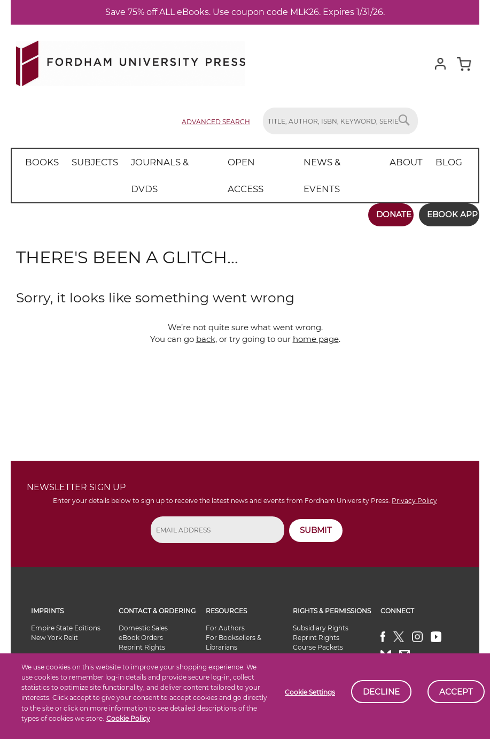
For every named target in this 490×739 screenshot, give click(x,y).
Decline (381, 692)
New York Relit (54, 607)
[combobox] (340, 121)
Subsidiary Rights (320, 597)
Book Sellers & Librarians (158, 645)
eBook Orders (141, 607)
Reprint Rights (142, 616)
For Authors (225, 597)
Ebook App (446, 187)
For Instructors (230, 626)
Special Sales (139, 635)
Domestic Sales (143, 597)
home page (316, 308)
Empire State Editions (65, 597)
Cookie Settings (310, 692)
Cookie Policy (128, 718)
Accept (456, 692)
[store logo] (130, 61)
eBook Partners (231, 645)
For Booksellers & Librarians (233, 611)
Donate (381, 187)
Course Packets (318, 616)
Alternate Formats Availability (322, 630)
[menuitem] (40, 162)
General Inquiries (320, 645)
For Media (222, 635)
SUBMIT (316, 499)
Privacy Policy (414, 470)
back (205, 308)
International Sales (148, 626)
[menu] (234, 162)
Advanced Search (216, 122)
